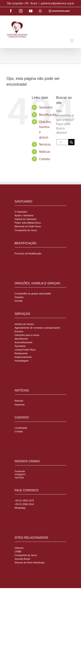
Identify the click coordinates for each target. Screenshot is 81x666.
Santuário (45, 107)
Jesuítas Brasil (22, 559)
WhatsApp (20, 508)
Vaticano (19, 548)
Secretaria (20, 346)
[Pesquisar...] (62, 142)
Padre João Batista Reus (28, 222)
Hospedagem (22, 360)
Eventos (19, 331)
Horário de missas (24, 324)
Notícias (44, 151)
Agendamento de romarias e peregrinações (37, 327)
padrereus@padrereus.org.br (57, 3)
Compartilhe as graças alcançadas (33, 293)
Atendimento (21, 338)
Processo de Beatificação (28, 253)
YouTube (19, 477)
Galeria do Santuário (26, 219)
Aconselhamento (23, 342)
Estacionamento (23, 357)
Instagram (20, 474)
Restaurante (21, 353)
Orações (19, 297)
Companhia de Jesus (26, 230)
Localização (21, 427)
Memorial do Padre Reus (28, 226)
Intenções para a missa (27, 335)
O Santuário (21, 211)
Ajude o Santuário (24, 215)
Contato (44, 159)
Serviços (45, 144)
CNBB (18, 551)
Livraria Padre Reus (25, 349)
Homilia (19, 301)
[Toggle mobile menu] (72, 40)
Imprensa (20, 404)
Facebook (20, 471)
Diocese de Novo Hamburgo (29, 562)
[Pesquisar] (71, 142)
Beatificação (47, 114)
